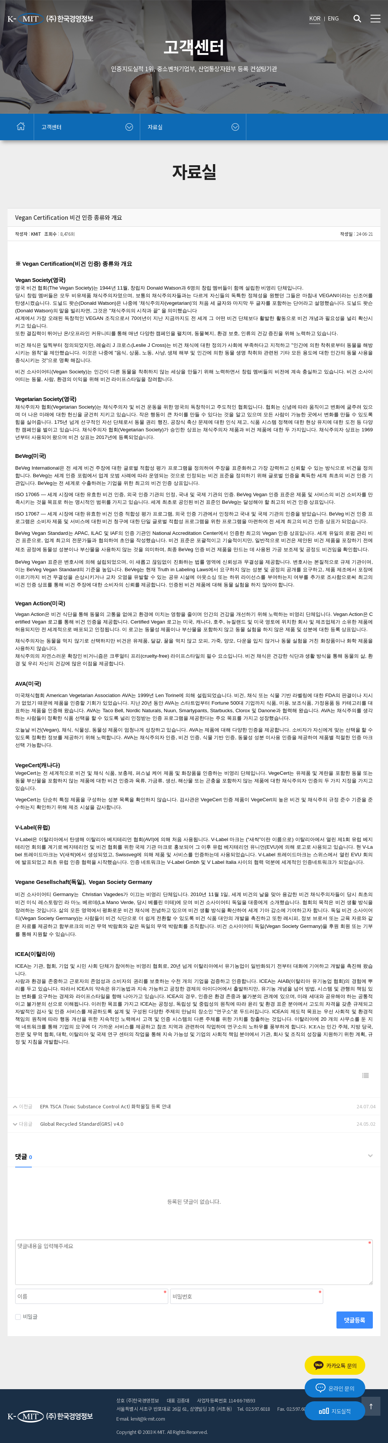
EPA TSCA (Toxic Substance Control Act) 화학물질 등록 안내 (105, 1106)
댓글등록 (354, 1320)
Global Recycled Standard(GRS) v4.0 (81, 1123)
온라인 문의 (335, 1388)
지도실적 (335, 1411)
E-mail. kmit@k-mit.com (140, 1418)
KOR (314, 18)
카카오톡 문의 (335, 1365)
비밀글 (26, 1316)
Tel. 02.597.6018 (253, 1408)
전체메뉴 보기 (375, 18)
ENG (333, 18)
